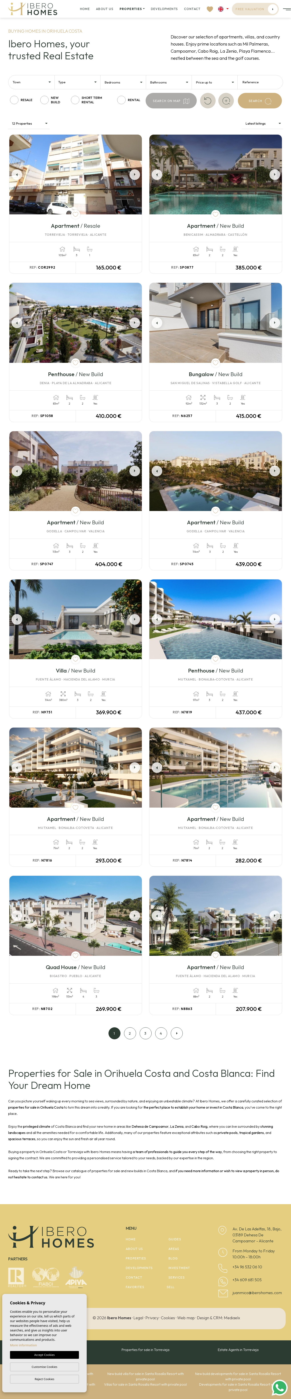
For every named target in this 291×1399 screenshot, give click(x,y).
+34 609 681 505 (247, 1279)
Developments (164, 9)
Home (85, 9)
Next (135, 174)
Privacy (152, 1317)
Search (260, 101)
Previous (15, 174)
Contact (192, 9)
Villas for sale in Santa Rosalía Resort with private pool (145, 1384)
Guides (175, 1239)
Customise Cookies (44, 1367)
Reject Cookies (44, 1379)
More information (23, 1345)
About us (104, 9)
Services (177, 1277)
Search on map (171, 101)
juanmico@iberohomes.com (257, 1292)
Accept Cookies (44, 1355)
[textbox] (33, 82)
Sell (171, 1287)
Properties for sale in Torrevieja (145, 1349)
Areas (174, 1249)
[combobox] (32, 81)
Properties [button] (131, 9)
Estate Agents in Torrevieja (238, 1349)
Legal (138, 1317)
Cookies (168, 1317)
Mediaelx (232, 1317)
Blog (173, 1258)
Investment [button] (179, 1268)
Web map (186, 1317)
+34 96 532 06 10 (247, 1266)
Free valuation (257, 9)
